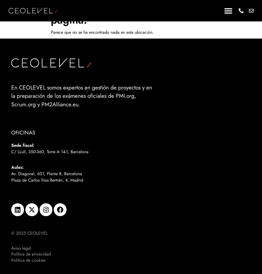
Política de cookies (28, 260)
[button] (228, 10)
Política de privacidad (31, 254)
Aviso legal (21, 248)
